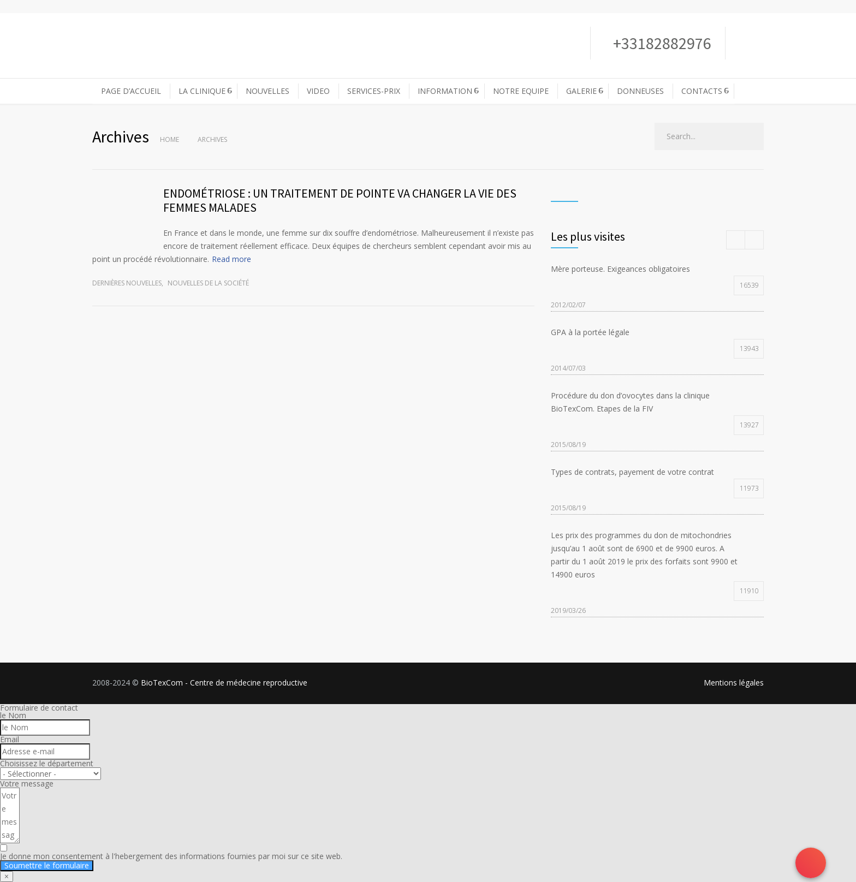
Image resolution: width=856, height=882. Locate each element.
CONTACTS (701, 91)
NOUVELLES (267, 91)
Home (169, 139)
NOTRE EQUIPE (521, 91)
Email (9, 739)
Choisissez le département (46, 763)
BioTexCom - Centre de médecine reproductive (224, 682)
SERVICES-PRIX (373, 91)
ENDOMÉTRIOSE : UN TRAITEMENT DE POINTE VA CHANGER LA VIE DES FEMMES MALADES (339, 200)
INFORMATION (445, 91)
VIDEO (318, 91)
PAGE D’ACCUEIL (131, 91)
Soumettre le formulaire (46, 865)
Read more (231, 259)
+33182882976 (660, 43)
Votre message (27, 783)
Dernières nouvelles (127, 283)
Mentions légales (734, 682)
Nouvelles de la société (208, 283)
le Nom (13, 715)
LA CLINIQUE (202, 91)
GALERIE (581, 91)
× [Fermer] (6, 876)
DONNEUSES (640, 91)
